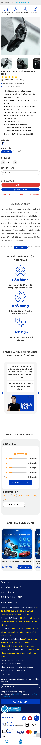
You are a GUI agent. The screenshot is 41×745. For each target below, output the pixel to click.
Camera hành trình (23, 2)
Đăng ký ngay (20, 702)
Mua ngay (21, 185)
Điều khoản (18, 694)
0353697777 (20, 664)
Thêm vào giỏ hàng (20, 190)
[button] (38, 393)
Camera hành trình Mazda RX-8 (16, 561)
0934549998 (28, 667)
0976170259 (20, 671)
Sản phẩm (9, 2)
